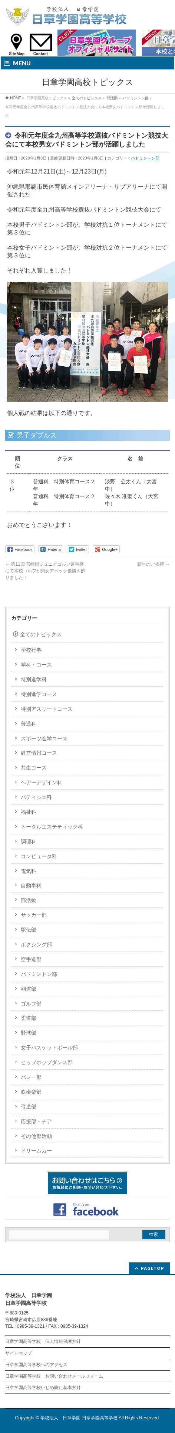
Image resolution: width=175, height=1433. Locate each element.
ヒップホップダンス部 (47, 1062)
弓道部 (28, 1107)
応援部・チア (36, 1121)
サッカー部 (34, 915)
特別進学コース (39, 694)
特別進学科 (34, 679)
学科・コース (36, 665)
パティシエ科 (36, 797)
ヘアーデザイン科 (41, 782)
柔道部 (28, 1018)
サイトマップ (18, 1353)
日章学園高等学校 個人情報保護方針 (43, 1341)
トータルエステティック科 (52, 827)
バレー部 (31, 1077)
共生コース (34, 768)
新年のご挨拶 (153, 564)
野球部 (28, 1033)
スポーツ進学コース (44, 738)
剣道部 (28, 989)
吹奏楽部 (31, 1092)
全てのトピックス (41, 634)
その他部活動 (36, 1136)
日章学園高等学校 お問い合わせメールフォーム (54, 1376)
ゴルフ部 (31, 1004)
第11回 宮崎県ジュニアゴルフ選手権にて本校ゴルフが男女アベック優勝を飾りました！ (45, 571)
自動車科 (31, 885)
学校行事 (31, 650)
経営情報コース (39, 753)
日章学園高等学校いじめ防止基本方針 (43, 1387)
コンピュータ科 (39, 856)
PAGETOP (152, 1268)
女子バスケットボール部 (49, 1047)
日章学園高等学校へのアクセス (36, 1364)
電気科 (28, 871)
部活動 (28, 900)
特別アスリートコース (47, 709)
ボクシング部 (36, 944)
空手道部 (31, 959)
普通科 (28, 724)
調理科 (28, 841)
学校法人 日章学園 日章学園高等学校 (78, 1417)
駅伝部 (28, 930)
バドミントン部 (145, 158)
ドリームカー (36, 1150)
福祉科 (28, 812)
